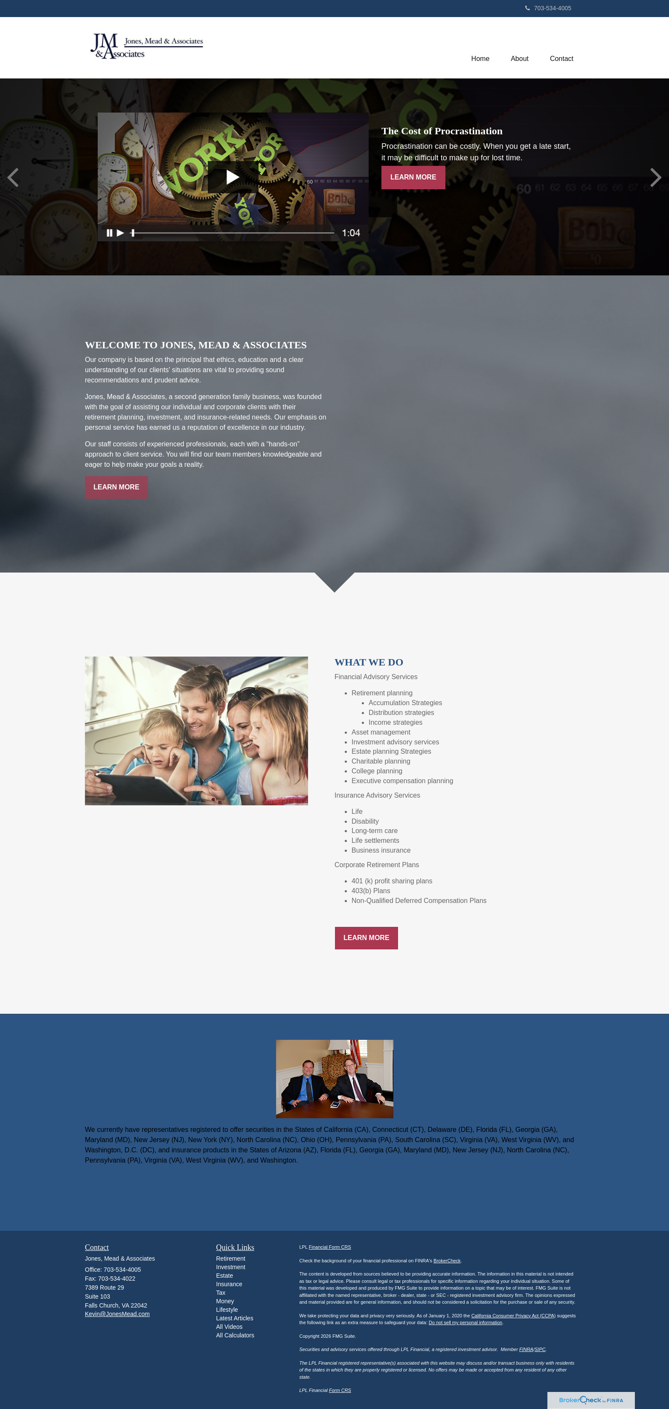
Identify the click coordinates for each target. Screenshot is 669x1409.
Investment (230, 1267)
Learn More (413, 177)
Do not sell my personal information (465, 1322)
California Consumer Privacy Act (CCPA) (513, 1315)
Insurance (229, 1284)
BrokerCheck (447, 1260)
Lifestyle (227, 1309)
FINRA (526, 1349)
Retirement (230, 1258)
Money (225, 1301)
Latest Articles (234, 1318)
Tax (221, 1292)
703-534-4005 (548, 8)
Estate (224, 1275)
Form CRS (340, 1390)
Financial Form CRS (330, 1247)
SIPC (540, 1349)
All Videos (229, 1326)
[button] (519, 48)
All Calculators (235, 1335)
